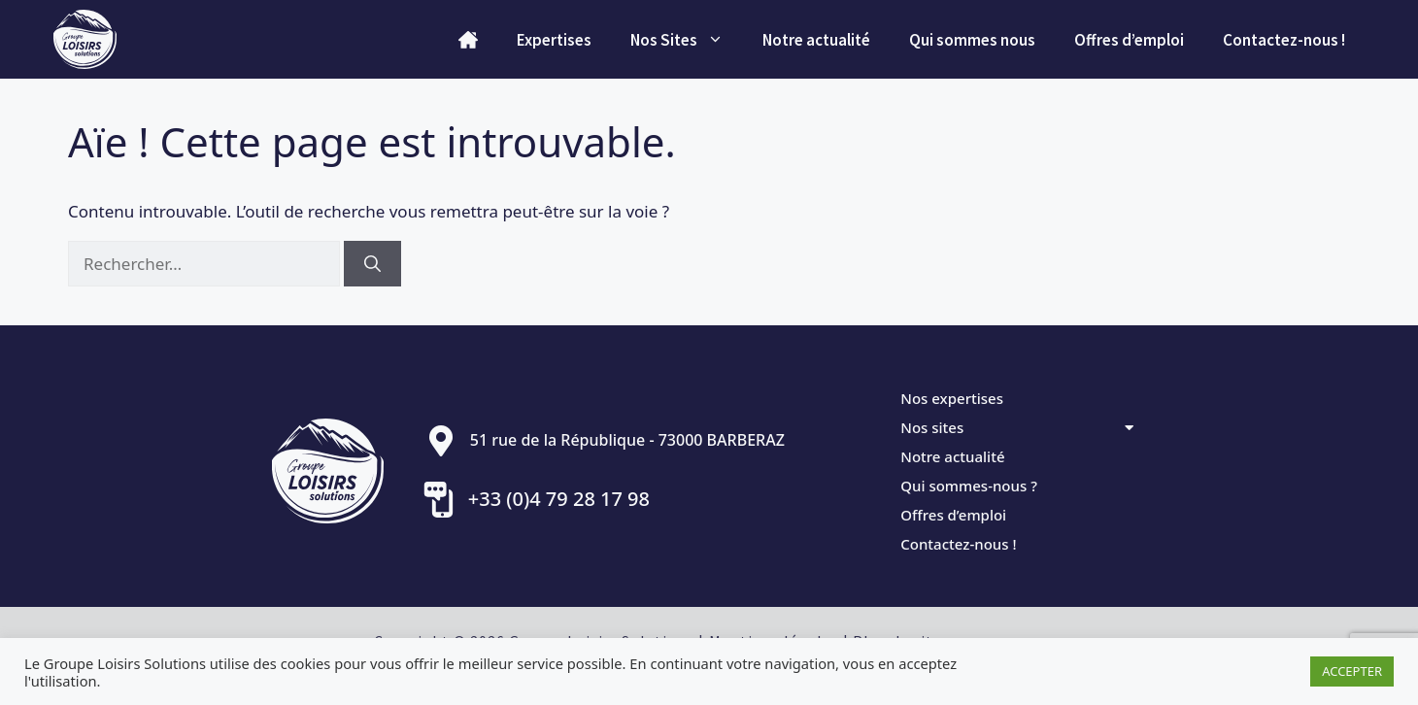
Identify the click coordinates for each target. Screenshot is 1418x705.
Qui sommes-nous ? (968, 485)
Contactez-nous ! (1284, 39)
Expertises (554, 39)
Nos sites (1016, 427)
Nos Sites (686, 40)
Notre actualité (816, 39)
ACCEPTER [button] (1352, 671)
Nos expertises (951, 398)
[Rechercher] (372, 264)
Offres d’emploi (1129, 39)
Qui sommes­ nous (972, 39)
